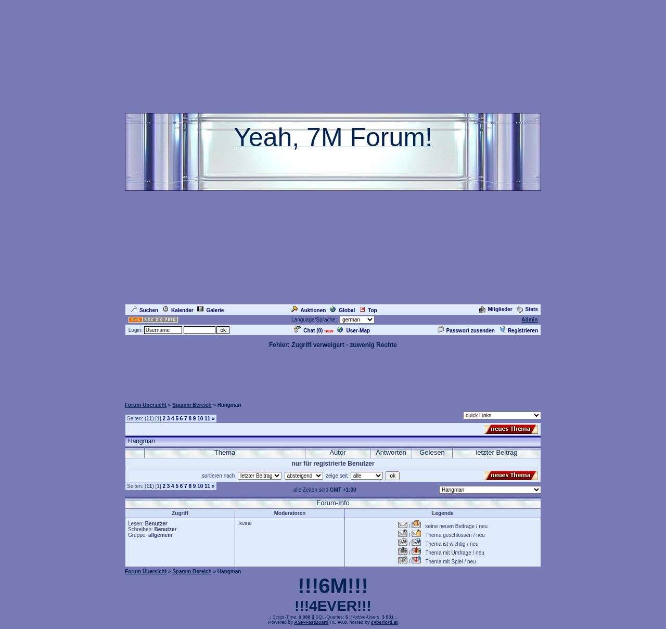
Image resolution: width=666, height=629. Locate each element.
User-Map (353, 330)
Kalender (178, 310)
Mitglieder (496, 309)
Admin (529, 320)
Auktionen (308, 310)
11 (207, 418)
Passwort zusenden (466, 330)
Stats (527, 309)
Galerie (210, 310)
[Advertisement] (333, 373)
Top (368, 310)
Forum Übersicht (145, 405)
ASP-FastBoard (311, 622)
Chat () (308, 330)
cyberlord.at (384, 622)
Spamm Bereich (192, 405)
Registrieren (518, 330)
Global (342, 310)
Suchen (144, 310)
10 (200, 418)
